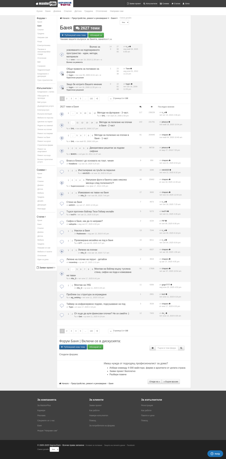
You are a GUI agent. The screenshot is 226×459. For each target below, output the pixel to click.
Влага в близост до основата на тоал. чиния (90, 160)
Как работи (94, 410)
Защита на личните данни (114, 445)
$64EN (73, 154)
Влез (186, 3)
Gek (80, 316)
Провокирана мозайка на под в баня (93, 240)
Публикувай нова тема (74, 35)
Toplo (71, 307)
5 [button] (80, 99)
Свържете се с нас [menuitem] (46, 420)
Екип (39, 425)
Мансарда (41, 209)
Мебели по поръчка (45, 118)
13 (87, 123)
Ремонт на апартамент (42, 150)
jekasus (165, 122)
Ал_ (163, 313)
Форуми (42, 18)
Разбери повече (118, 374)
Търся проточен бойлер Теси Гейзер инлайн (90, 211)
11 (90, 113)
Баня (47, 11)
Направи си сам (43, 248)
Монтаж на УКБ (82, 285)
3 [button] (71, 99)
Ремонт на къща (43, 155)
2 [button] (66, 99)
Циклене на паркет (45, 122)
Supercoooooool (77, 186)
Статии (176, 3)
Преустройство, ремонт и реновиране (90, 18)
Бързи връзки (171, 381)
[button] (110, 98)
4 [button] (75, 99)
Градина (88, 11)
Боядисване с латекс (45, 92)
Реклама (41, 415)
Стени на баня (74, 202)
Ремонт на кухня (44, 141)
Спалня (68, 11)
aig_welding (76, 297)
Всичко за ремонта (74, 62)
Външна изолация (44, 114)
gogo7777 (166, 285)
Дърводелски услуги (45, 106)
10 (85, 113)
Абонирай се (96, 35)
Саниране (41, 66)
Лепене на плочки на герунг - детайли (86, 259)
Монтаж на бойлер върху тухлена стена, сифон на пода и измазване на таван (98, 272)
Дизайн (40, 201)
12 (95, 113)
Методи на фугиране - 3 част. (113, 112)
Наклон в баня (82, 230)
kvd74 (73, 214)
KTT (80, 243)
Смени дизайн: (126, 18)
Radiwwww (81, 234)
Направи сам (116, 11)
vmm (73, 60)
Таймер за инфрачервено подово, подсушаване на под (95, 304)
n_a (127, 46)
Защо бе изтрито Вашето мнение (84, 84)
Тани (128, 68)
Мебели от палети (44, 252)
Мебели (40, 193)
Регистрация (147, 405)
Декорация (41, 205)
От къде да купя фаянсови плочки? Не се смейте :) (101, 313)
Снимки (164, 3)
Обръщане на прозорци (43, 97)
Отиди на (154, 381)
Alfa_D (83, 195)
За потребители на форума (102, 425)
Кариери (41, 410)
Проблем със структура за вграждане (86, 294)
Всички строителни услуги (45, 160)
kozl (163, 294)
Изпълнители (150, 3)
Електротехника (43, 45)
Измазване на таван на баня (93, 192)
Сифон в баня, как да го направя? (84, 221)
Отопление (101, 11)
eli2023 (72, 205)
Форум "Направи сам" (47, 430)
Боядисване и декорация (43, 75)
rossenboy (73, 262)
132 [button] (91, 99)
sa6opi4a (72, 224)
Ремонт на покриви (45, 133)
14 (92, 123)
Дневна (57, 11)
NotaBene (73, 164)
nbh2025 (86, 173)
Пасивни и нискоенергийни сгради (43, 51)
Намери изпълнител (98, 415)
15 (97, 123)
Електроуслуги (43, 110)
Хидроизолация (43, 70)
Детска (78, 11)
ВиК (39, 62)
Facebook (131, 445)
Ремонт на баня (43, 137)
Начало (64, 18)
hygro (71, 75)
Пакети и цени (147, 415)
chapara (165, 135)
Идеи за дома (42, 259)
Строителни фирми (45, 145)
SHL (103, 116)
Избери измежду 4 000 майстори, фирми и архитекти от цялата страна (147, 368)
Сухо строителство (45, 80)
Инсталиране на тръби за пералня (96, 170)
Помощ (92, 420)
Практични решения (75, 78)
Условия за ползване (93, 445)
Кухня (40, 11)
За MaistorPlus (44, 405)
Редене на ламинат (45, 126)
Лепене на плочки (44, 129)
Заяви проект (134, 3)
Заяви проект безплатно (122, 371)
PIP (163, 221)
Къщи (39, 42)
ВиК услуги (41, 102)
